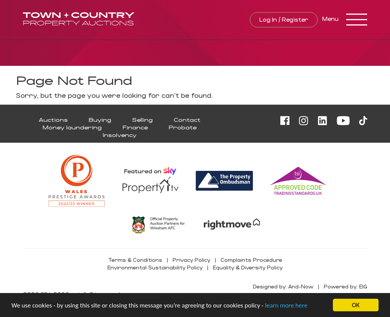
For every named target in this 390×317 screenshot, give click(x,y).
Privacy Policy (191, 259)
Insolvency (119, 135)
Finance (135, 127)
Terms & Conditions (135, 259)
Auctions (53, 119)
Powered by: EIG (345, 286)
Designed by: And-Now (283, 286)
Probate (183, 127)
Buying (100, 119)
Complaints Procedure (251, 259)
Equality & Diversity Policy (248, 267)
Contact (187, 119)
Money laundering (72, 127)
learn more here (286, 305)
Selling (142, 119)
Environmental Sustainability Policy (155, 267)
